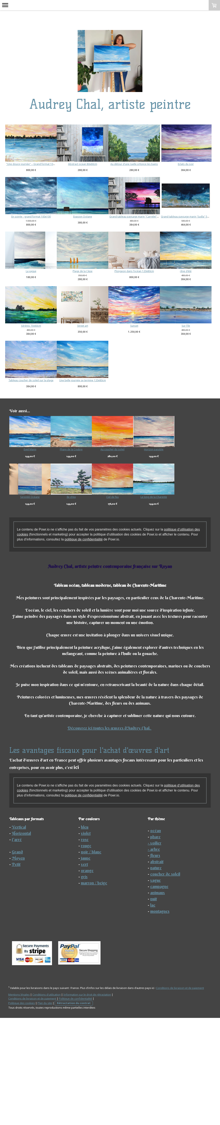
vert (84, 971)
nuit (153, 1005)
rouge (86, 952)
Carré (17, 946)
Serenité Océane (30, 604)
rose (85, 946)
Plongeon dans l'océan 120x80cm (31, 378)
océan (155, 937)
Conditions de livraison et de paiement (180, 1095)
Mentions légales (19, 1101)
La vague (99, 323)
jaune (85, 965)
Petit (16, 971)
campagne (159, 993)
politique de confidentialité (84, 646)
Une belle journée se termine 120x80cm (99, 487)
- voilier (154, 950)
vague (155, 987)
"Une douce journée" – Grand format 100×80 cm (34, 164)
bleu (84, 934)
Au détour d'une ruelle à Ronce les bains (167, 164)
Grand (17, 958)
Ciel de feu (123, 604)
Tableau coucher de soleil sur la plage (30, 487)
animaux (157, 999)
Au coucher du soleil (123, 556)
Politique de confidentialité (75, 1105)
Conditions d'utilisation (46, 1101)
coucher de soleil (165, 981)
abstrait (156, 968)
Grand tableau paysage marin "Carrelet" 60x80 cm (172, 269)
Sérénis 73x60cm (151, 378)
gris (84, 983)
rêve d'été (99, 378)
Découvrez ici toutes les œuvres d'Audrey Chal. (109, 835)
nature (156, 974)
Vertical (19, 934)
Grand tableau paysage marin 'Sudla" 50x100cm (34, 323)
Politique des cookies (21, 1110)
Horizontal (21, 940)
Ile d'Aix (76, 604)
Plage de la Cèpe (151, 323)
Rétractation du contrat (74, 1110)
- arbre (154, 956)
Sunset (99, 433)
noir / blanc (91, 958)
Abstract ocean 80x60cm (99, 164)
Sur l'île (151, 433)
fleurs (155, 962)
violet (86, 940)
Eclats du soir (31, 216)
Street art (31, 433)
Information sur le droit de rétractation (87, 1101)
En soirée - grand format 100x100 (99, 216)
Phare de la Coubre (76, 556)
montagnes (159, 1018)
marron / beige (94, 989)
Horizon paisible (169, 556)
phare (155, 943)
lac (152, 1012)
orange (87, 977)
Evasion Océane (167, 216)
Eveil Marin (30, 556)
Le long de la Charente (169, 604)
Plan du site (45, 1110)
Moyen (18, 965)
